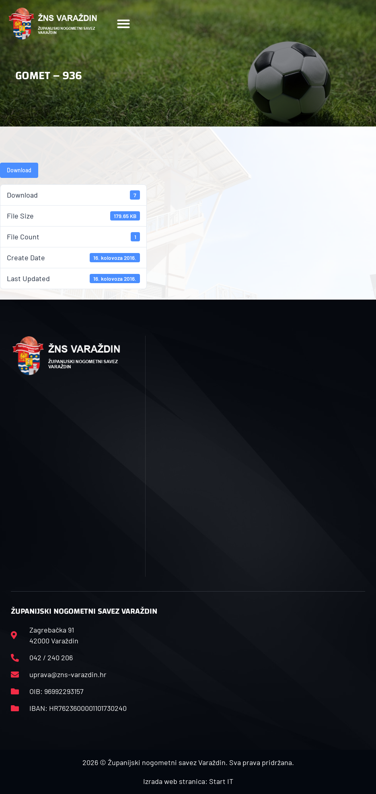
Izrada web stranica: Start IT (188, 781)
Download (19, 170)
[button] (123, 24)
